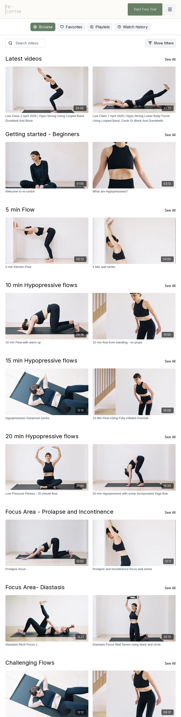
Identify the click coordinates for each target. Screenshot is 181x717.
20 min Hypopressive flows (41, 436)
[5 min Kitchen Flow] (46, 267)
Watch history (132, 27)
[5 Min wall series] (134, 267)
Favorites (71, 27)
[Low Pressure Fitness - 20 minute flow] (46, 493)
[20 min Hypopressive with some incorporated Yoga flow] (134, 493)
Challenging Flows (29, 662)
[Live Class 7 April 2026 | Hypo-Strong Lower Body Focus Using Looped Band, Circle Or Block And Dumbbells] (134, 118)
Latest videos (23, 58)
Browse (43, 27)
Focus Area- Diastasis (35, 587)
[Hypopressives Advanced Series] (46, 418)
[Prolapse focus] (46, 569)
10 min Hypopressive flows (41, 285)
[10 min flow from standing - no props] (134, 342)
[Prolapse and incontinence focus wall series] (134, 569)
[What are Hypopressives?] (134, 191)
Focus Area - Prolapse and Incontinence (59, 511)
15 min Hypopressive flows (41, 360)
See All (170, 59)
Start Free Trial (145, 9)
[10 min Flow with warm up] (46, 342)
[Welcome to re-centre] (46, 191)
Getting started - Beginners (42, 134)
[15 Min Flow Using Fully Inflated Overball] (134, 418)
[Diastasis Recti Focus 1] (46, 644)
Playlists (100, 27)
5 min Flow (20, 209)
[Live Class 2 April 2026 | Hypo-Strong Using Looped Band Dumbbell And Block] (46, 118)
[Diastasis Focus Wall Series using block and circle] (134, 644)
